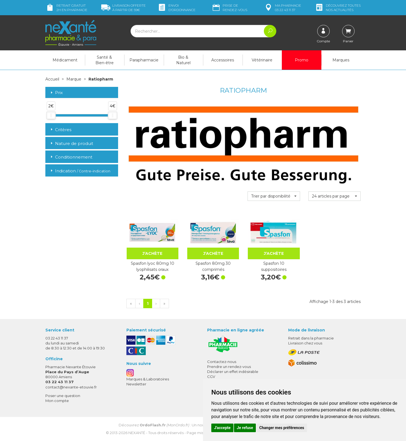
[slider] (51, 115)
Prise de (229, 7)
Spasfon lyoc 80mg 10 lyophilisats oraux (152, 266)
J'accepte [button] (222, 428)
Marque (73, 79)
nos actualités (338, 7)
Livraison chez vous (305, 343)
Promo (301, 60)
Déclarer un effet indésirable (232, 371)
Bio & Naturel (183, 60)
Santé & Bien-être (104, 60)
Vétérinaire (262, 60)
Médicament (65, 60)
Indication (80, 171)
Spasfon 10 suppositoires (274, 266)
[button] (274, 196)
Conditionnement (71, 157)
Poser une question (62, 395)
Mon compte (57, 400)
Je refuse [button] (245, 428)
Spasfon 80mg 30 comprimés (213, 266)
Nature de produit (71, 143)
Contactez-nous (221, 361)
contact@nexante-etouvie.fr (71, 387)
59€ (123, 7)
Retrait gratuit (66, 7)
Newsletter (136, 384)
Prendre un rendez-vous (229, 366)
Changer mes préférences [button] (281, 428)
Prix (56, 92)
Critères (60, 130)
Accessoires (222, 60)
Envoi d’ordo (176, 7)
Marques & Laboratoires (147, 379)
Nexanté (136, 432)
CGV (211, 376)
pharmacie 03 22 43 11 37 (282, 7)
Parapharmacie (143, 60)
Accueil (52, 79)
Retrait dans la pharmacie (311, 338)
